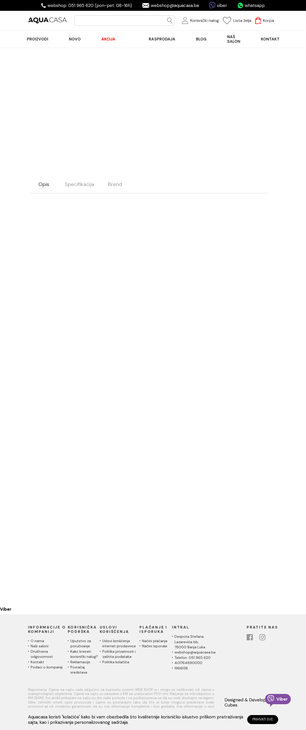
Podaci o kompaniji (47, 667)
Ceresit (240, 163)
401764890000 (188, 662)
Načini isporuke (154, 646)
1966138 (181, 668)
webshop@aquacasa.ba (175, 5)
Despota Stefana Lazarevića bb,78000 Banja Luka (190, 641)
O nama (37, 641)
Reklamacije (80, 662)
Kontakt (37, 662)
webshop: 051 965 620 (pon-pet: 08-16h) (89, 5)
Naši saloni (39, 646)
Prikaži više (168, 91)
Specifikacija (79, 184)
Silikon (224, 163)
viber (222, 5)
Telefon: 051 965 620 (193, 657)
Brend (115, 184)
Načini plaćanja (154, 641)
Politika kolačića (115, 662)
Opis (43, 184)
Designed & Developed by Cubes (251, 702)
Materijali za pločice (197, 163)
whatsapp (255, 5)
